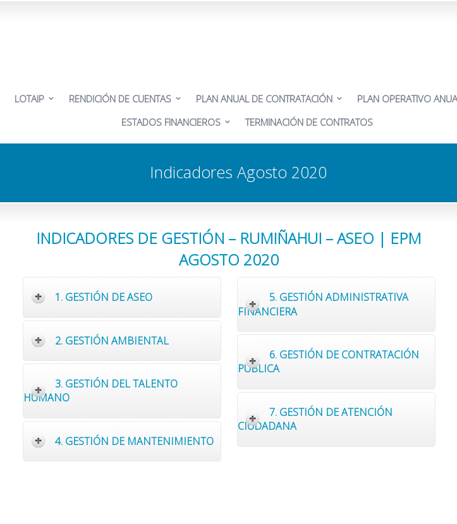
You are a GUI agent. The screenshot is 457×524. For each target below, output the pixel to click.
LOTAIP (29, 98)
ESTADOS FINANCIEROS (171, 122)
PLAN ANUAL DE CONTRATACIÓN (264, 98)
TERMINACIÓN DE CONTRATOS (309, 122)
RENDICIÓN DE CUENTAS (120, 98)
